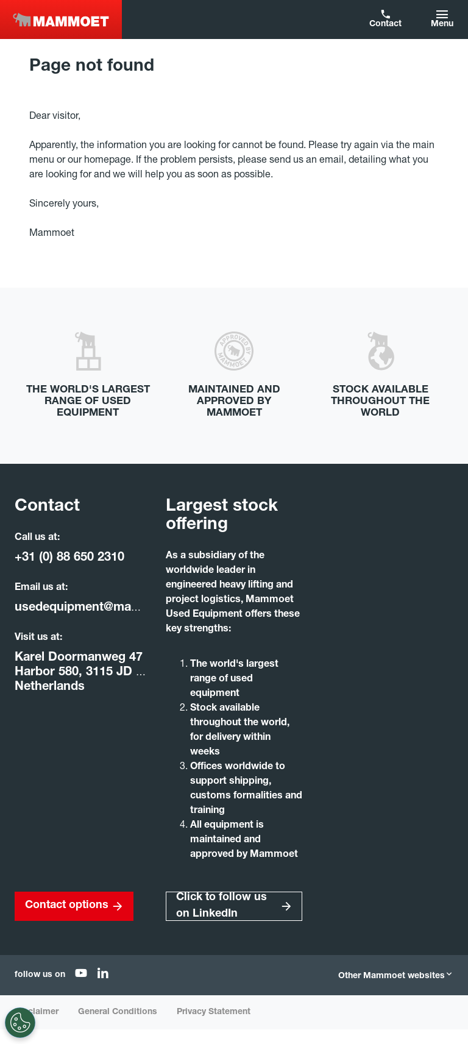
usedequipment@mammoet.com (107, 608)
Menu (442, 24)
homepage (107, 161)
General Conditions (117, 1012)
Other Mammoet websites (395, 976)
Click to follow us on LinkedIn (221, 906)
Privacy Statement (213, 1012)
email (331, 161)
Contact (385, 24)
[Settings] (20, 1022)
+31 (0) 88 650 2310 (69, 558)
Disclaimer (36, 1012)
